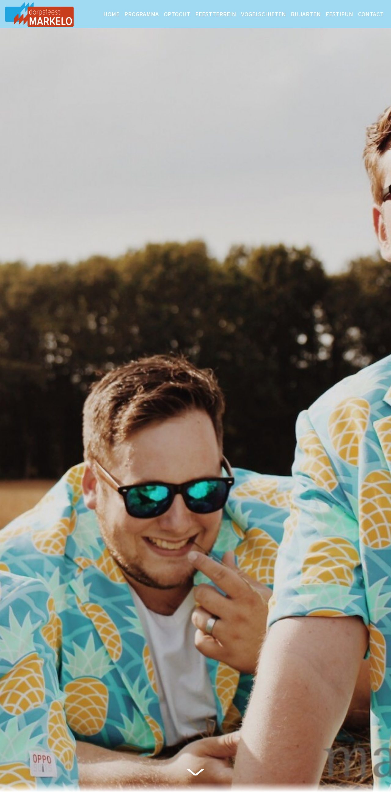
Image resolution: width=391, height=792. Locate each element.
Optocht (177, 14)
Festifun (339, 14)
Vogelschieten (263, 14)
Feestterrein (215, 14)
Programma (141, 14)
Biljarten (306, 14)
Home (111, 14)
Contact (371, 14)
